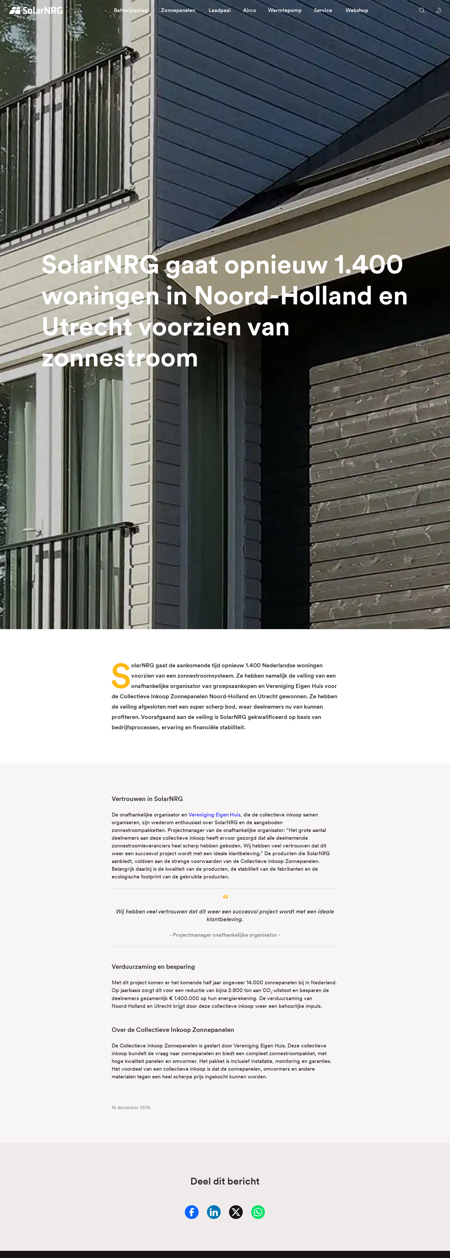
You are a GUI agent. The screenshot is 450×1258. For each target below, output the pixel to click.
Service (323, 10)
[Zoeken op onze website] (422, 10)
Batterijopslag (131, 10)
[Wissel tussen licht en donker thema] (438, 10)
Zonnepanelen (178, 10)
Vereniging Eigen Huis (214, 815)
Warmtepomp (285, 10)
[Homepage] (36, 10)
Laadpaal (220, 10)
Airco (249, 10)
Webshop (357, 10)
